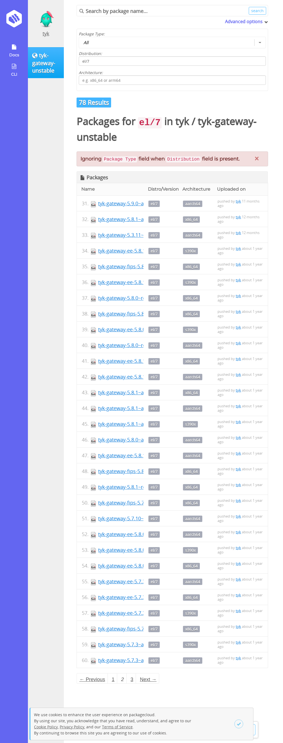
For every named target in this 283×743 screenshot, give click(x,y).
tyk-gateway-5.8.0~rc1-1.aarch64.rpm (141, 345)
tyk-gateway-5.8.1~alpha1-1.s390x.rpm (142, 424)
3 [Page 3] (131, 679)
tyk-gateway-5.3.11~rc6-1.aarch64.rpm (142, 235)
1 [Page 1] (113, 679)
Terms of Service (117, 726)
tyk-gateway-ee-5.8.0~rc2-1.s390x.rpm (141, 329)
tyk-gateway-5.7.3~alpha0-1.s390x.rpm (142, 644)
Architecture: (91, 72)
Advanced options (244, 22)
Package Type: (92, 33)
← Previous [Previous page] (92, 679)
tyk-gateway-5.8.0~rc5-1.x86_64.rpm (139, 298)
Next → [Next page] (148, 679)
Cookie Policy (46, 726)
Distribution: (90, 53)
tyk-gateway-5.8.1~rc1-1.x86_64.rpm (139, 487)
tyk (46, 33)
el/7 (154, 203)
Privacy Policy (72, 726)
